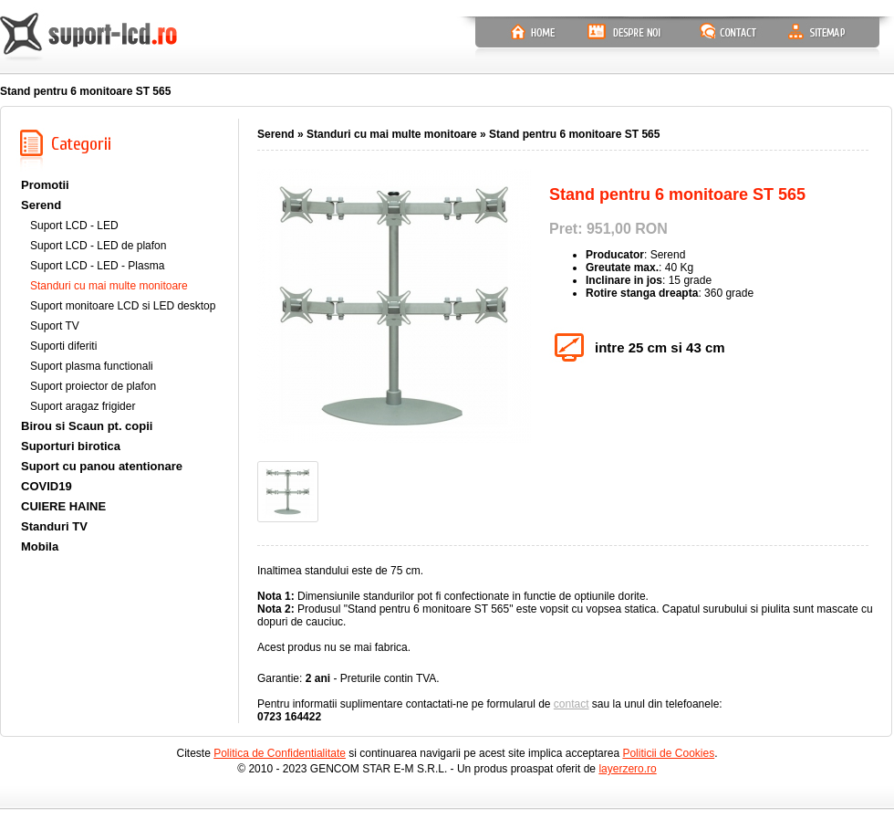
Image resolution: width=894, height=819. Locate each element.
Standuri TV (54, 526)
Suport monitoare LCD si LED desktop (122, 305)
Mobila (39, 546)
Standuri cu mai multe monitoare (109, 285)
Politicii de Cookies (668, 753)
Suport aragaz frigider (82, 406)
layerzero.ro (627, 768)
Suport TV (54, 326)
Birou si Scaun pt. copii (86, 426)
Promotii (45, 185)
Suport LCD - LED (74, 225)
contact (571, 704)
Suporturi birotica (70, 446)
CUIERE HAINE (63, 506)
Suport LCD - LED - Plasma (97, 265)
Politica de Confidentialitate (279, 753)
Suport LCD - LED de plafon (98, 245)
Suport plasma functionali (91, 366)
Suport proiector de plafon (93, 386)
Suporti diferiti (63, 346)
